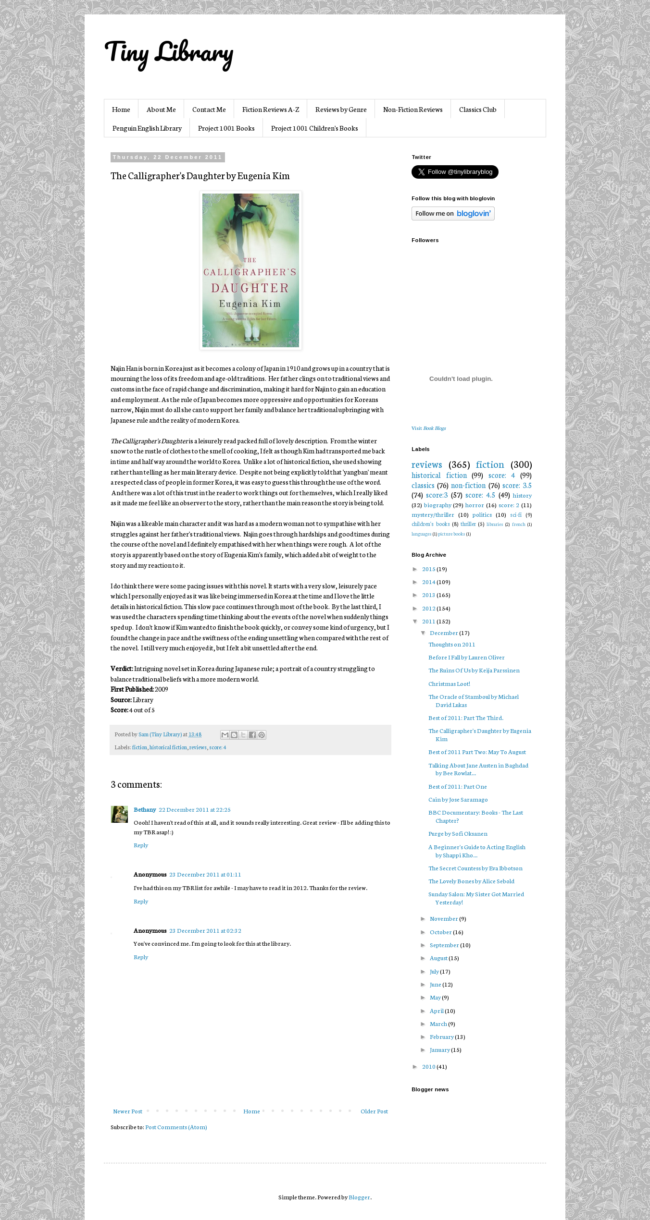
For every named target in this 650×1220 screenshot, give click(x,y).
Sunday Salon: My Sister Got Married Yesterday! (476, 898)
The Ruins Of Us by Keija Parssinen (474, 670)
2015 (429, 568)
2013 (429, 594)
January (440, 1049)
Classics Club (478, 109)
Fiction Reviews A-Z (270, 109)
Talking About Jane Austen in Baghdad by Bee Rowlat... (478, 769)
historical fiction (168, 747)
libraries (495, 523)
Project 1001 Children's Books (314, 128)
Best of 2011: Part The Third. (465, 717)
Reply (141, 845)
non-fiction (468, 485)
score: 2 (509, 504)
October (441, 931)
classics (423, 485)
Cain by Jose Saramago (458, 799)
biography (437, 504)
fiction (139, 747)
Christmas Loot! (449, 683)
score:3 (437, 494)
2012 (429, 608)
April (437, 1010)
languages (422, 533)
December (444, 632)
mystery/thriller (433, 514)
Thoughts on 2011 (451, 644)
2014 (429, 581)
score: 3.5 (517, 485)
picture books (451, 533)
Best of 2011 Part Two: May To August (477, 751)
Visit (429, 427)
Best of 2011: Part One (457, 786)
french (518, 523)
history (522, 495)
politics (482, 514)
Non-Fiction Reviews (413, 109)
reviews (198, 747)
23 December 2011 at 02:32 (205, 930)
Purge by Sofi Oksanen (458, 833)
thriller (468, 523)
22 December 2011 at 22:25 (195, 809)
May (436, 997)
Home (121, 109)
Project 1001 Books (226, 128)
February (442, 1036)
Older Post (374, 1111)
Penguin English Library (147, 128)
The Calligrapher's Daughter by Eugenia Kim (479, 734)
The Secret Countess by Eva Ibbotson (475, 868)
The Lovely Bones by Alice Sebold (471, 881)
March (439, 1023)
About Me (161, 109)
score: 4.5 (480, 494)
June (436, 984)
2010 (429, 1066)
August (439, 957)
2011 (429, 621)
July (435, 971)
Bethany (145, 809)
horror (474, 504)
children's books (431, 523)
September (445, 944)
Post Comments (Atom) (176, 1126)
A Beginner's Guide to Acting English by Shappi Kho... (476, 850)
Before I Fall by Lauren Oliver (466, 657)
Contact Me (209, 109)
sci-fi (516, 514)
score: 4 (217, 747)
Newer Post (127, 1111)
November (444, 918)
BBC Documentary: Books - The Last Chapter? (475, 816)
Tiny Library (169, 51)
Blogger (359, 1197)
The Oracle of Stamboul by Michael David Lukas (473, 700)
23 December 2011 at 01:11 (205, 874)
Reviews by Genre (341, 109)
